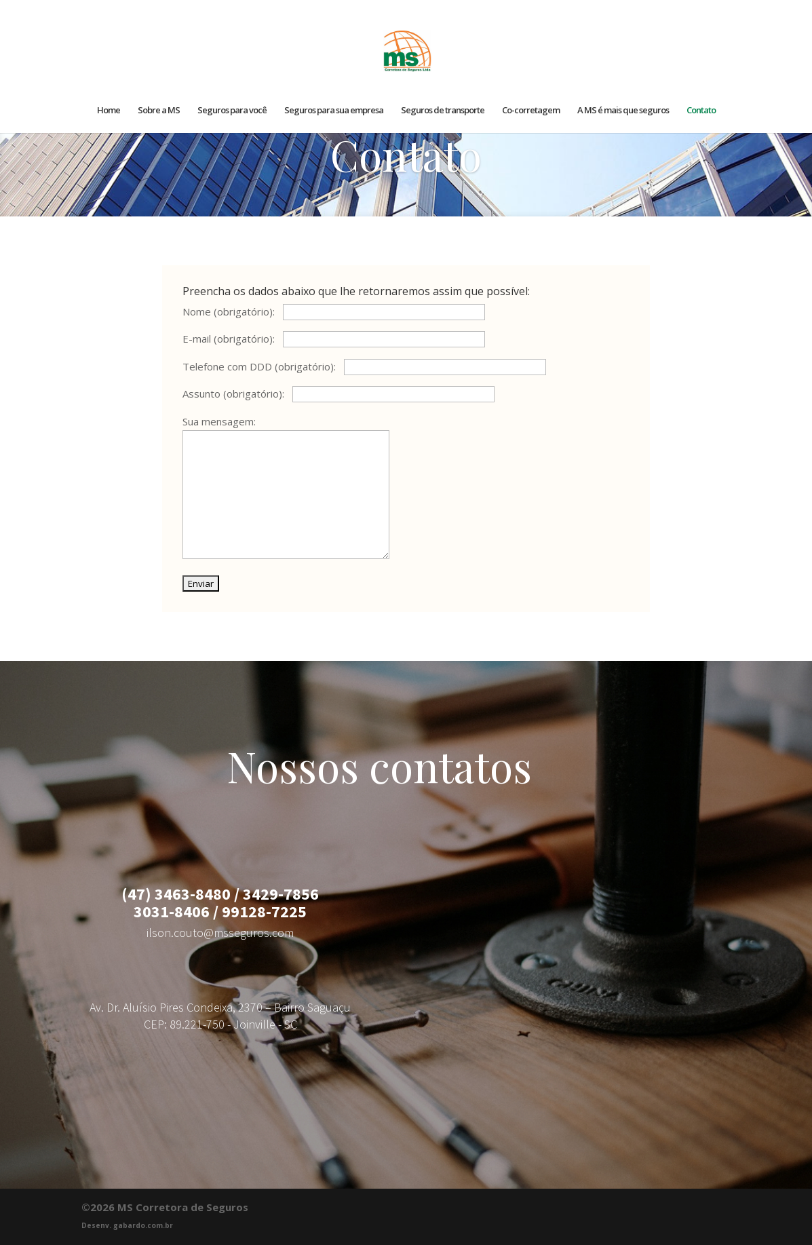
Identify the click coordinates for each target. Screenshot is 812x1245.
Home (108, 110)
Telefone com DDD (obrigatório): (364, 366)
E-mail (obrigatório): (333, 338)
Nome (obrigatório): (333, 311)
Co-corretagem (531, 110)
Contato (701, 110)
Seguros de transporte (442, 110)
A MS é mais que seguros (623, 110)
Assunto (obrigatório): (338, 393)
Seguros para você (232, 110)
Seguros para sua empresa (333, 110)
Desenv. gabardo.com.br (127, 1225)
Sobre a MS (159, 110)
